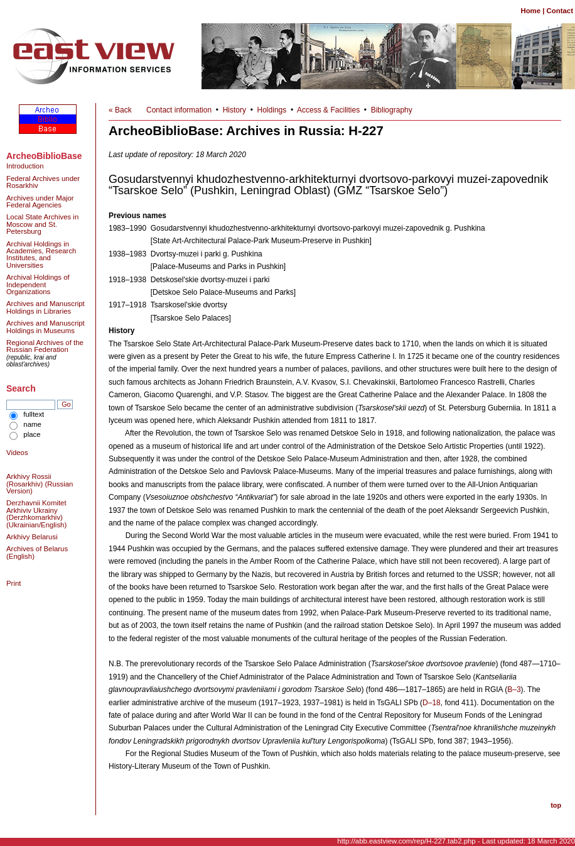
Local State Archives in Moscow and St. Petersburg (42, 224)
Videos (17, 452)
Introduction (25, 166)
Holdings (272, 110)
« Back (120, 110)
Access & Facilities (328, 110)
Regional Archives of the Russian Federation (44, 346)
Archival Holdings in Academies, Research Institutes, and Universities (41, 254)
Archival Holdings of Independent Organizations (38, 284)
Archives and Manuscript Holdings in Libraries (45, 307)
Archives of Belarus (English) (37, 552)
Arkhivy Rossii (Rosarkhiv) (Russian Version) (39, 484)
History (234, 110)
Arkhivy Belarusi (32, 537)
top (556, 805)
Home (530, 10)
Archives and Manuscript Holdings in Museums (45, 326)
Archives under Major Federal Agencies (40, 201)
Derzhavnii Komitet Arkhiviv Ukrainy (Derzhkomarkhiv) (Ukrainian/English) (36, 513)
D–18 (431, 702)
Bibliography (391, 110)
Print (13, 583)
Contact (560, 10)
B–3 (513, 689)
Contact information (179, 110)
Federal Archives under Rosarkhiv (43, 182)
